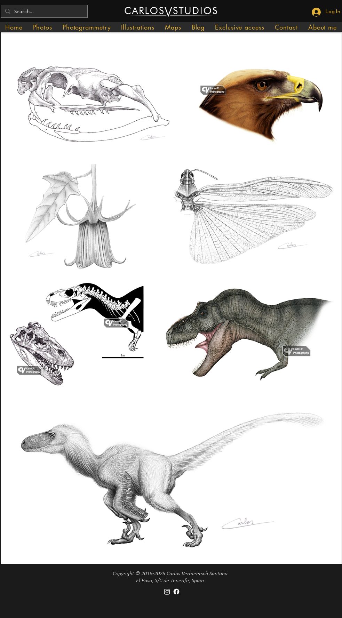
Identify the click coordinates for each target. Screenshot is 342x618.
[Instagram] (167, 591)
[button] (42, 27)
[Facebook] (176, 591)
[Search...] (43, 11)
